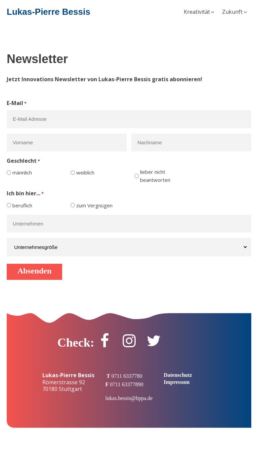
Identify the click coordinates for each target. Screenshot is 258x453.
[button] (199, 12)
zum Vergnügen (94, 205)
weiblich (85, 172)
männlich (22, 172)
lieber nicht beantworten (155, 175)
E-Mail (17, 103)
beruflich (22, 205)
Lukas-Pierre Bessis (48, 12)
